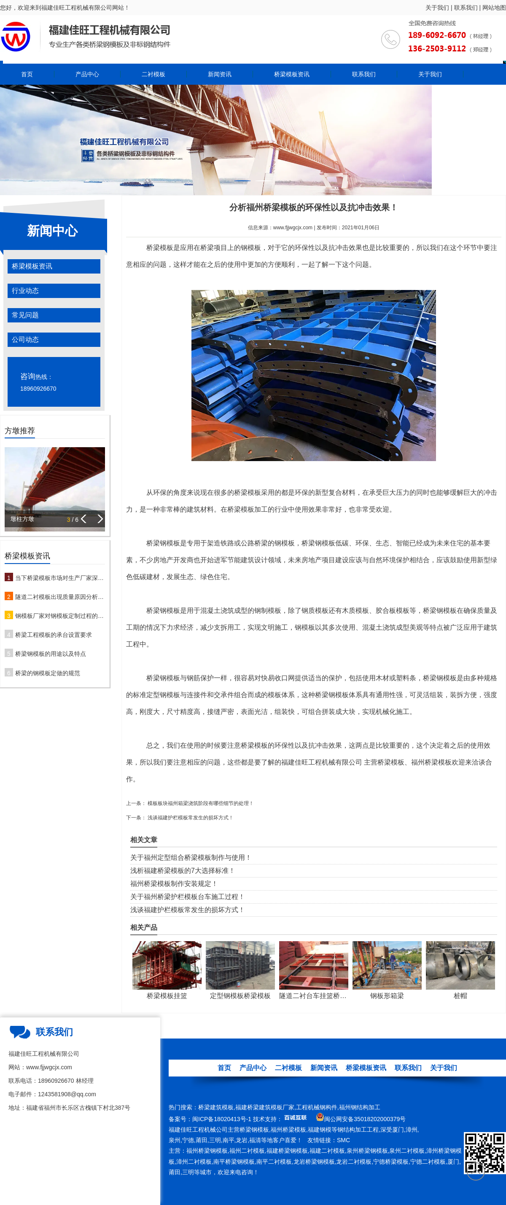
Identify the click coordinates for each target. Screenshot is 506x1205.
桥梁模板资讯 (292, 74)
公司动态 (25, 339)
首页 (27, 74)
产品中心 (87, 74)
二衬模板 (153, 74)
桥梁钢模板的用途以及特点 (50, 653)
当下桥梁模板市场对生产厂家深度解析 (60, 577)
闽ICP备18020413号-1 (221, 1119)
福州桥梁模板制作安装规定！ (174, 883)
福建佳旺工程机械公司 (198, 1129)
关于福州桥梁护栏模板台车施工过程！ (187, 896)
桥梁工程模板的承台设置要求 (53, 634)
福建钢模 (319, 1129)
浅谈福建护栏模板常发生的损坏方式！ (190, 818)
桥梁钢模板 (254, 1129)
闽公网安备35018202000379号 (365, 1119)
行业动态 (25, 290)
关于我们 (437, 7)
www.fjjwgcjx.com (292, 228)
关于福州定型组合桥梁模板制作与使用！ (191, 857)
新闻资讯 (219, 74)
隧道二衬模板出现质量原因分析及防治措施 (60, 596)
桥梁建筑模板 (216, 1107)
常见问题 (25, 315)
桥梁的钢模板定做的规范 (47, 673)
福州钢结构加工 (359, 1107)
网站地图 (494, 7)
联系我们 (466, 7)
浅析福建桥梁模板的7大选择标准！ (182, 870)
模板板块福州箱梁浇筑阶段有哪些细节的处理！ (200, 803)
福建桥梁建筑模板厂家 (264, 1107)
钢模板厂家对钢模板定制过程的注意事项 (60, 615)
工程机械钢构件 (316, 1107)
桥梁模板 (159, 247)
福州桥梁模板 (288, 1129)
